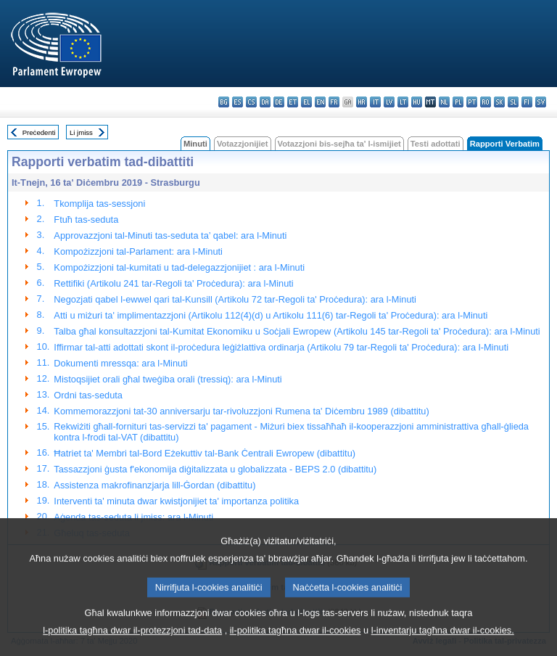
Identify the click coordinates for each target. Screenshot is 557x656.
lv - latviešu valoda (389, 102)
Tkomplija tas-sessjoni (99, 203)
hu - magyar (416, 102)
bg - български (223, 102)
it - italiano (375, 102)
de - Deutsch (278, 102)
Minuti (195, 143)
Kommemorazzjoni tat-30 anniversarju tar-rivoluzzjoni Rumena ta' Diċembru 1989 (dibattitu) (241, 411)
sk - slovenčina (499, 102)
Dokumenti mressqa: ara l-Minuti (120, 363)
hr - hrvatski (361, 102)
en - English (320, 102)
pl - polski (458, 102)
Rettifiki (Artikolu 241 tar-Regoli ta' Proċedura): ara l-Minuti (173, 283)
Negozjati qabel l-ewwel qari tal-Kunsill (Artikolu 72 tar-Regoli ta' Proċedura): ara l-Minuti (235, 299)
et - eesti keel (292, 102)
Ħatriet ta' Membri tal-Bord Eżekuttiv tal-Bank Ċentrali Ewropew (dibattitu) (204, 453)
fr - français (334, 102)
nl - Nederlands (444, 102)
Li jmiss (81, 132)
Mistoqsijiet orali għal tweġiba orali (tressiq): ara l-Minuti (167, 379)
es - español (237, 102)
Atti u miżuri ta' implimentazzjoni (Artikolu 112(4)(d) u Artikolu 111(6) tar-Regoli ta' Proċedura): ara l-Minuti (270, 315)
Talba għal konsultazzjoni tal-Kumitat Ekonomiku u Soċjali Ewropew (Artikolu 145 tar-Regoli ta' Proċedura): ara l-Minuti (297, 331)
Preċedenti (39, 132)
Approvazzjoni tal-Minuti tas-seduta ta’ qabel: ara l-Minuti (170, 235)
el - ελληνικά (306, 102)
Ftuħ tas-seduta (86, 219)
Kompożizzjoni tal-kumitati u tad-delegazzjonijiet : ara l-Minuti (179, 267)
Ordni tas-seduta (88, 395)
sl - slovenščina (513, 102)
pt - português (471, 102)
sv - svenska (540, 102)
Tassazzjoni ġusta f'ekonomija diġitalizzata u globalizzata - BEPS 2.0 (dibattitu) (215, 469)
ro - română (485, 102)
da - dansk (265, 102)
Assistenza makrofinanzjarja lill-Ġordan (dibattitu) (154, 485)
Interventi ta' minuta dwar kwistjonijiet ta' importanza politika (176, 501)
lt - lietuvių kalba (402, 102)
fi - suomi (526, 102)
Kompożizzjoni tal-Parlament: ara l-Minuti (138, 251)
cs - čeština (251, 102)
